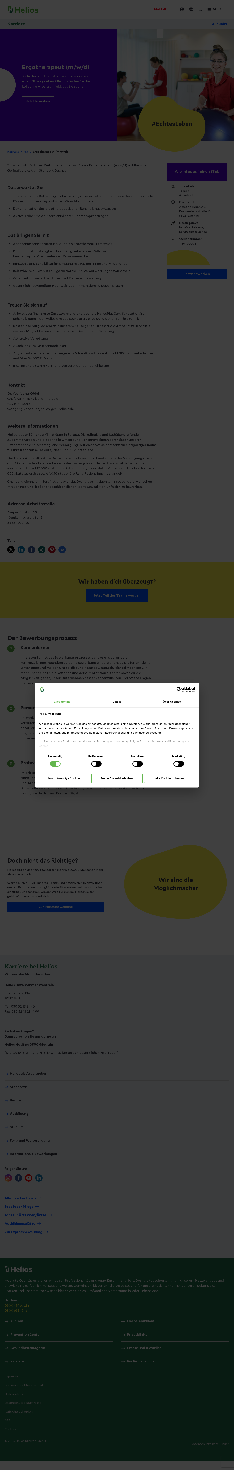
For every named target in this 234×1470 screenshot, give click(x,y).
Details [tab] (117, 701)
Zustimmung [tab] (62, 701)
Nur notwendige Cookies (64, 778)
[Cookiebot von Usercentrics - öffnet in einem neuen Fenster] (179, 689)
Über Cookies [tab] (172, 701)
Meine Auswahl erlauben (117, 778)
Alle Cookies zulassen (169, 778)
